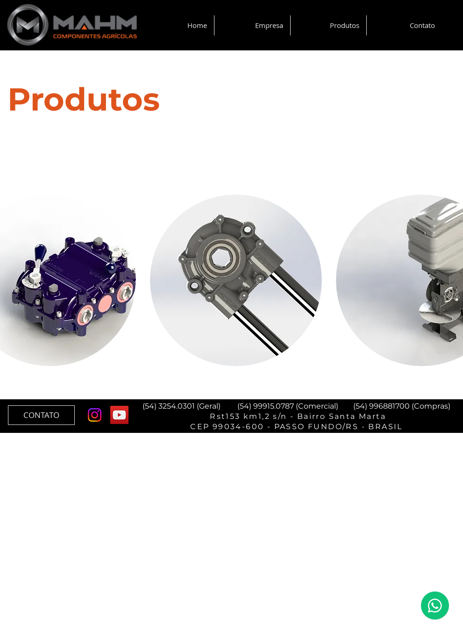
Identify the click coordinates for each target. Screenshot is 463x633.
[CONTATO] (41, 415)
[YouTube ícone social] (119, 415)
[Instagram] (94, 415)
